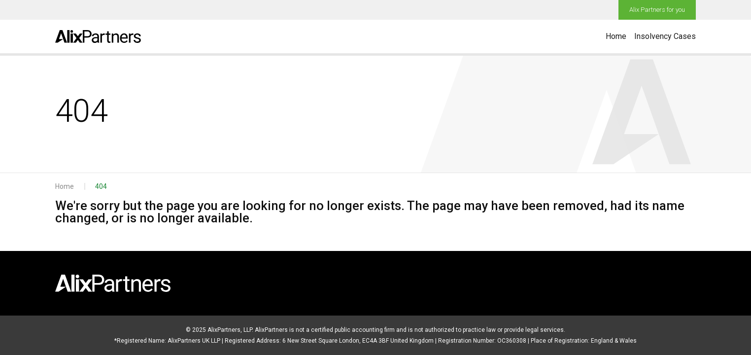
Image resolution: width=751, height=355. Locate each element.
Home (616, 36)
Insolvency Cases (665, 36)
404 (101, 186)
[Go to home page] (98, 36)
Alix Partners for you (657, 9)
